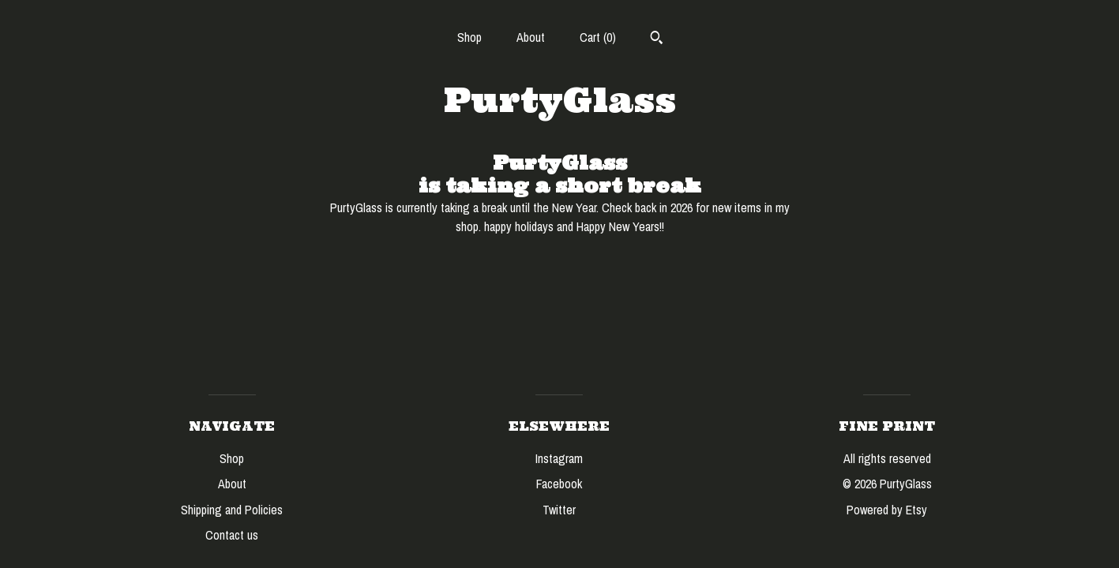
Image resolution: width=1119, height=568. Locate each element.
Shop (469, 37)
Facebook (559, 483)
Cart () (598, 37)
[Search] (657, 39)
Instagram (559, 458)
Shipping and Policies (232, 509)
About (530, 37)
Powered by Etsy (887, 509)
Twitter (559, 509)
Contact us (231, 535)
